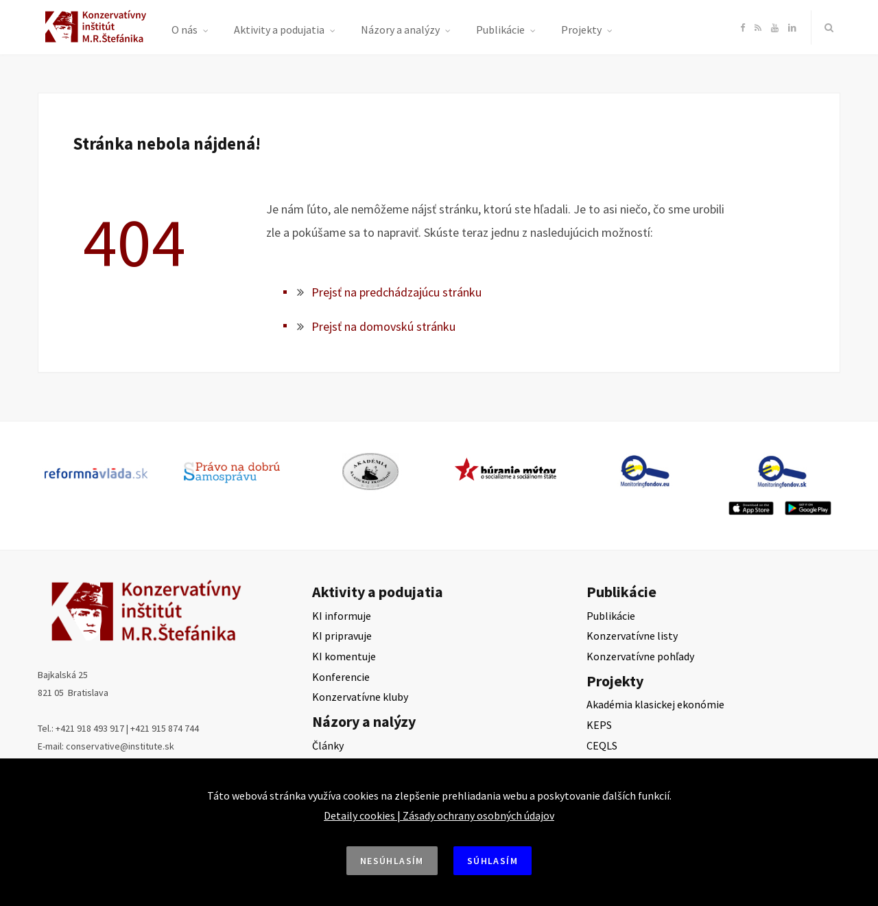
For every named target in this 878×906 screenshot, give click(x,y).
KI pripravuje (342, 635)
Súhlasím (492, 861)
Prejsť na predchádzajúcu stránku (396, 292)
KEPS (599, 725)
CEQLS (601, 745)
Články (328, 745)
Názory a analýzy (400, 29)
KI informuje (341, 616)
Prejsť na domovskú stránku (383, 326)
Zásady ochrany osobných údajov (478, 815)
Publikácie (500, 29)
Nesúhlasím (392, 861)
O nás (184, 29)
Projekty (581, 29)
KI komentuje (344, 656)
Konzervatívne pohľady (640, 656)
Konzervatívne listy (632, 635)
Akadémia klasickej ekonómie (655, 704)
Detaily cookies (359, 815)
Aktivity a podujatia (279, 29)
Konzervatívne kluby (360, 697)
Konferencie (341, 677)
